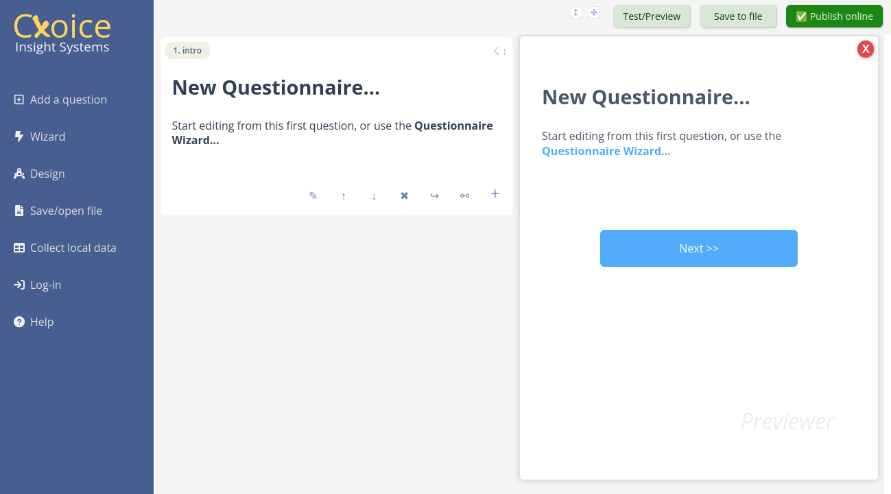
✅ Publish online (834, 16)
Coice (62, 25)
